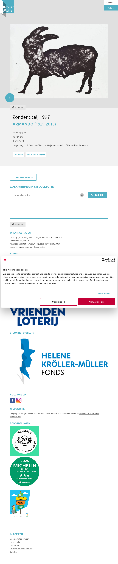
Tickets (111, 8)
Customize (58, 302)
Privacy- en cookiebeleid (21, 548)
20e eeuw (18, 154)
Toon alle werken (23, 177)
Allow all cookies (96, 302)
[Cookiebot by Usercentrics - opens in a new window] (103, 260)
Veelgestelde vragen (19, 538)
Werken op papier (36, 154)
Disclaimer (15, 545)
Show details (104, 293)
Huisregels (15, 542)
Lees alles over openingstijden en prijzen (28, 247)
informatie (8, 96)
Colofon (13, 551)
